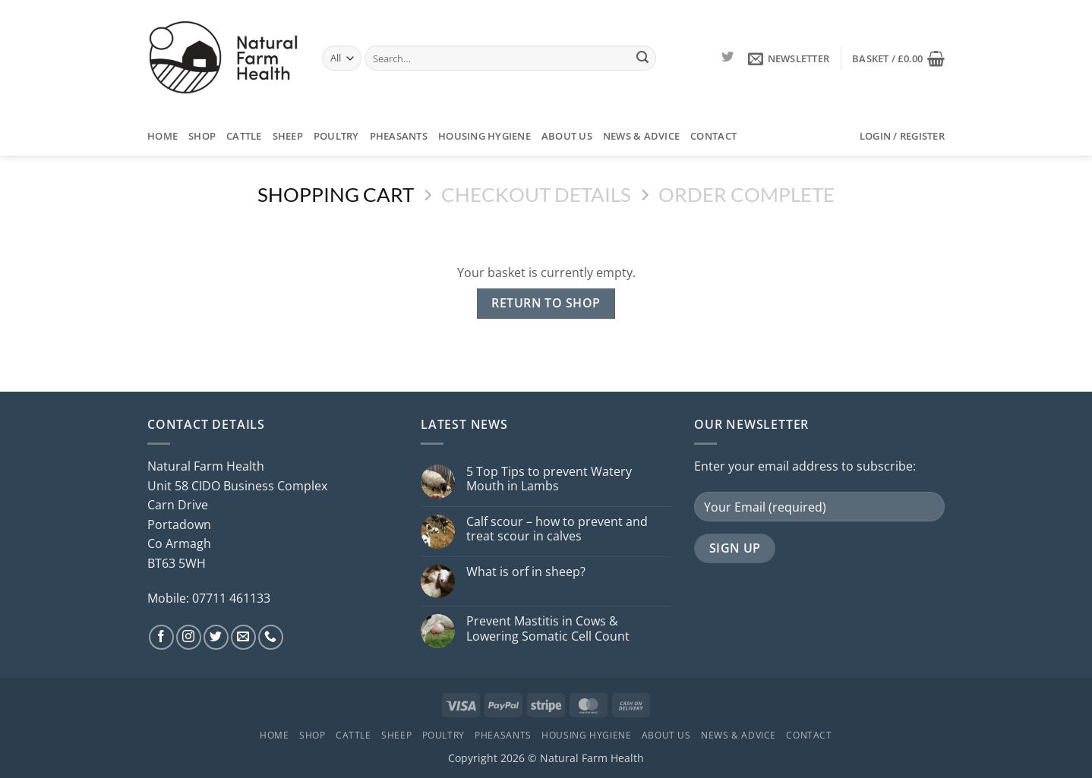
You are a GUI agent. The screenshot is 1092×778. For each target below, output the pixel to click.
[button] (788, 58)
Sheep (288, 136)
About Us (566, 136)
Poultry (336, 136)
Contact (713, 136)
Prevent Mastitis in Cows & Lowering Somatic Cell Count (548, 628)
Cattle (244, 136)
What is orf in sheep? (525, 572)
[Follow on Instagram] (188, 637)
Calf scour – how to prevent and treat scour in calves (557, 529)
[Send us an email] (243, 637)
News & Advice (641, 136)
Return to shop (546, 303)
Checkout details (536, 194)
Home (162, 136)
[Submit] (642, 58)
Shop (202, 136)
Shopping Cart (335, 194)
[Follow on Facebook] (161, 637)
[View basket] (898, 58)
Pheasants (399, 136)
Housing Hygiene (484, 136)
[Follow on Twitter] (727, 58)
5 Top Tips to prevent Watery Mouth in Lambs (549, 479)
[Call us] (270, 637)
